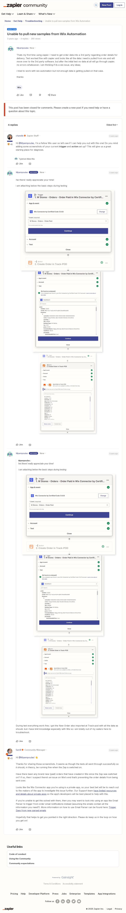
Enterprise (75, 893)
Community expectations (21, 863)
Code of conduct (17, 854)
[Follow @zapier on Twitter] (74, 901)
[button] (106, 5)
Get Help (7, 13)
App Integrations (107, 893)
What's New (47, 13)
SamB (18, 750)
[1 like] (25, 158)
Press (55, 893)
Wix (19, 87)
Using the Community (20, 858)
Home (8, 21)
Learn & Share (26, 13)
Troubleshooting (33, 21)
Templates (89, 893)
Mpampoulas (23, 48)
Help (23, 893)
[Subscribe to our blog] (68, 901)
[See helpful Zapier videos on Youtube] (79, 901)
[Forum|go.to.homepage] (26, 5)
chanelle (20, 135)
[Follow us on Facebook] (57, 901)
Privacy (118, 909)
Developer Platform (39, 893)
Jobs (64, 893)
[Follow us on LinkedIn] (63, 901)
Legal (109, 909)
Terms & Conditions (52, 884)
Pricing (14, 893)
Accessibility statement (73, 884)
